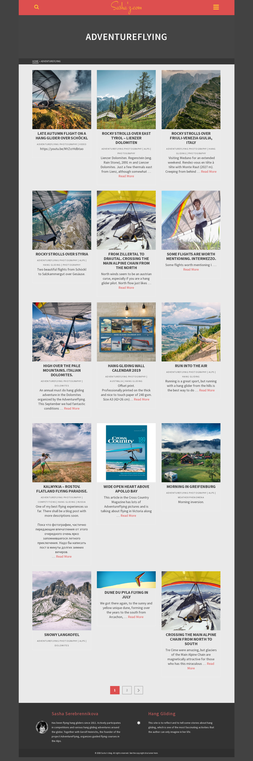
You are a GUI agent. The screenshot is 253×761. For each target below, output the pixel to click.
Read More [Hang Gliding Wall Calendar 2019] (141, 399)
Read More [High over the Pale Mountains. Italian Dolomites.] (71, 408)
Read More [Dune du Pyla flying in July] (135, 617)
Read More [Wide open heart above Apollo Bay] (128, 515)
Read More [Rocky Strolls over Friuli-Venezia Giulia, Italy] (208, 171)
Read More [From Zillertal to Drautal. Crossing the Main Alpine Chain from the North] (126, 287)
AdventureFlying (70, 736)
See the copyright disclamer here (143, 753)
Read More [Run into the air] (207, 390)
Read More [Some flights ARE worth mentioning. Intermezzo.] (191, 269)
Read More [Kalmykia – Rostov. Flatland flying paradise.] (64, 556)
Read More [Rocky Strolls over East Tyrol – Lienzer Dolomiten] (126, 176)
